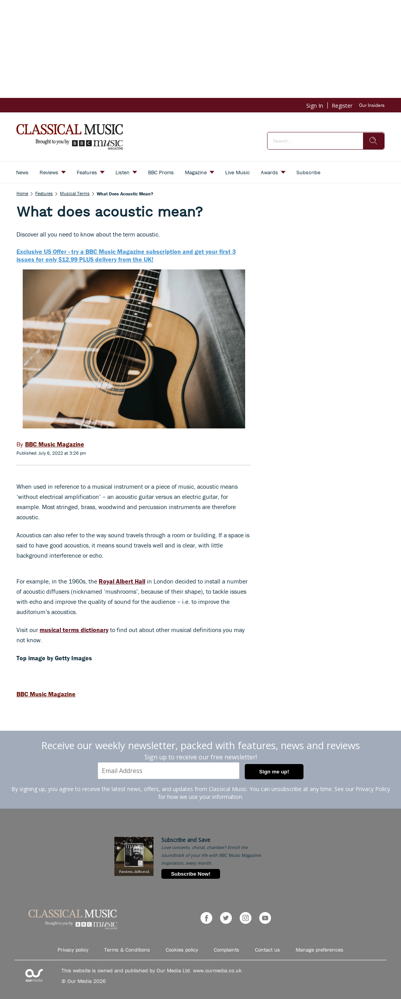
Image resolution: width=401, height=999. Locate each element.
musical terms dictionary (74, 630)
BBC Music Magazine (46, 694)
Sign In (314, 105)
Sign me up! (274, 772)
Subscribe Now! (191, 874)
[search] (373, 141)
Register (342, 105)
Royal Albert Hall (122, 581)
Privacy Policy (373, 789)
